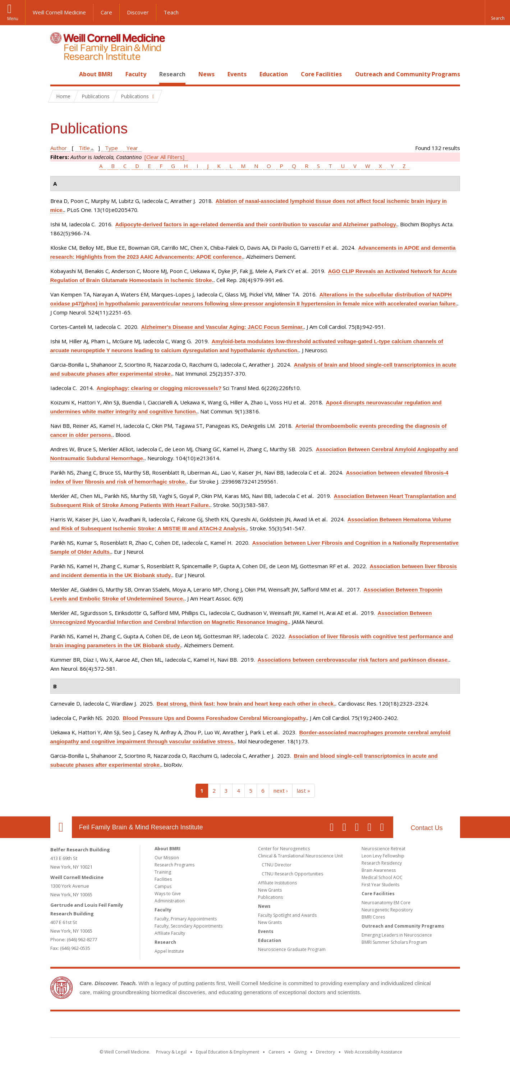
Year (132, 147)
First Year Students (380, 885)
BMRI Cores (373, 917)
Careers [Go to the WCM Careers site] (276, 1052)
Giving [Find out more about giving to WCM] (300, 1052)
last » (303, 790)
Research (172, 74)
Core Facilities (321, 74)
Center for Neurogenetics (284, 849)
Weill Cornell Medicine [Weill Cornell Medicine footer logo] (202, 1026)
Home (58, 74)
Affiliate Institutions (277, 883)
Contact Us (426, 828)
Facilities (163, 879)
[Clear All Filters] (164, 156)
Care (106, 12)
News (206, 74)
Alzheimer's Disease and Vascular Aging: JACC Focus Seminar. (222, 327)
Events (237, 74)
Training (163, 872)
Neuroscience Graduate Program (292, 949)
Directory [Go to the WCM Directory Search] (325, 1052)
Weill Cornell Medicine (59, 12)
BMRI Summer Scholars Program (394, 942)
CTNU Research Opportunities (292, 874)
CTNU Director (276, 865)
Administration (170, 901)
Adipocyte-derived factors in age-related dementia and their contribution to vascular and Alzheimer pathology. (256, 224)
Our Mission (167, 858)
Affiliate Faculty (170, 933)
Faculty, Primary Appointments (186, 919)
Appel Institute (169, 951)
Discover (138, 12)
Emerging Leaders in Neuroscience (397, 935)
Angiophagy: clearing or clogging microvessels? (159, 388)
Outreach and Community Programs (407, 74)
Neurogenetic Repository (387, 910)
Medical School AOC (382, 877)
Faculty (135, 74)
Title (84, 147)
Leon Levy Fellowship (383, 856)
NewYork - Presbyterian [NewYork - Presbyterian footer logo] (315, 1026)
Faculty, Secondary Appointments (188, 926)
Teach (171, 12)
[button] (497, 12)
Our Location (61, 827)
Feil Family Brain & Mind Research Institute (141, 827)
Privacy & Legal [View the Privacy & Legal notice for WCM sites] (171, 1052)
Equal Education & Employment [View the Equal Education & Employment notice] (227, 1052)
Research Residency (382, 863)
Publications (270, 897)
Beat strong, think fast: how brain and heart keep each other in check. (246, 704)
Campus (163, 886)
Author (58, 147)
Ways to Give (168, 894)
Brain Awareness (379, 870)
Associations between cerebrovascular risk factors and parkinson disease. (353, 660)
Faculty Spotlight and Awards (287, 915)
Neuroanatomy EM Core (386, 903)
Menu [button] (12, 18)
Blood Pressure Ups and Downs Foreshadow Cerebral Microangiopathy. (215, 718)
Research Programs (174, 865)
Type (111, 147)
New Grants (270, 890)
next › (281, 790)
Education (273, 74)
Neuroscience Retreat (383, 849)
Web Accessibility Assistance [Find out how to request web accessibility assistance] (373, 1052)
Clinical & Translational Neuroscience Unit (300, 856)
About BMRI (95, 74)
